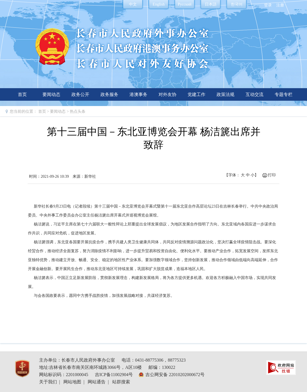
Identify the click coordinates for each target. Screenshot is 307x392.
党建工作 (196, 94)
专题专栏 (283, 94)
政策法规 (225, 94)
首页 (22, 94)
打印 (272, 175)
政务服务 (109, 94)
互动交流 (254, 94)
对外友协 (167, 94)
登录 (268, 5)
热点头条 (77, 111)
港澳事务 (138, 94)
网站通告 (96, 381)
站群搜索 (121, 381)
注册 (280, 5)
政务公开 (80, 94)
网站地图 (72, 381)
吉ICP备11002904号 (114, 374)
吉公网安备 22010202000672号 (175, 374)
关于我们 (48, 381)
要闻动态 (51, 94)
